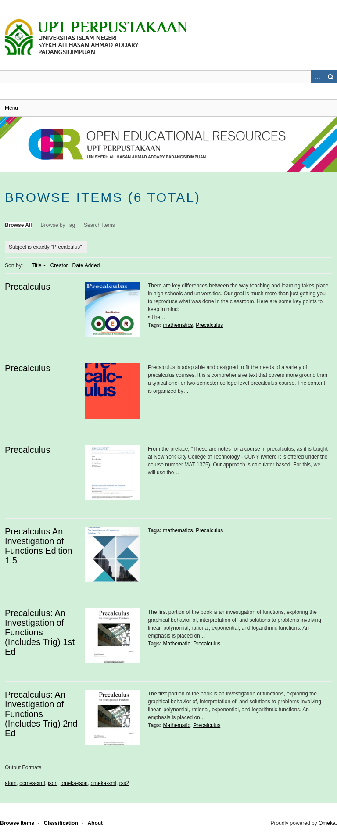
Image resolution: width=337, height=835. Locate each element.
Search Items (99, 225)
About (95, 823)
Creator (59, 265)
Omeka (327, 823)
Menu (11, 108)
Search (330, 76)
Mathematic (176, 644)
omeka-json (74, 783)
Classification (61, 823)
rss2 (124, 783)
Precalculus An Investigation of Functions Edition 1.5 (38, 546)
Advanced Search (317, 76)
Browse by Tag (58, 225)
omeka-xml (103, 783)
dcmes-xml (32, 783)
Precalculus (27, 286)
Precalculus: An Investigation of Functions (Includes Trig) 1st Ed (40, 632)
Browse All (18, 225)
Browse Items (17, 823)
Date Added (86, 265)
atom (11, 783)
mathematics (178, 325)
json (52, 783)
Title (36, 265)
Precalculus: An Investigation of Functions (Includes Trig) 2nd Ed (41, 714)
